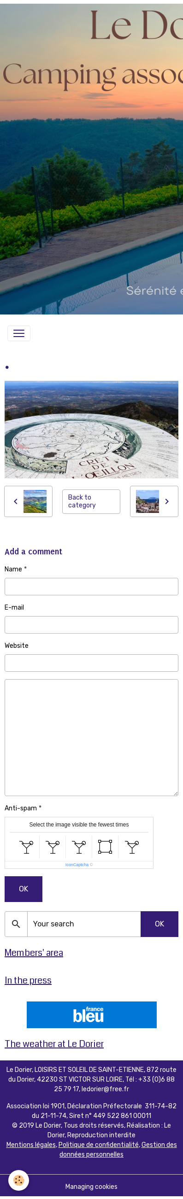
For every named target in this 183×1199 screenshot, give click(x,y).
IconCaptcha (77, 864)
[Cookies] (18, 1180)
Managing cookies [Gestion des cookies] (91, 1187)
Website (17, 646)
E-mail (14, 607)
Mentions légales (31, 1145)
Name (13, 569)
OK (23, 889)
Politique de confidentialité (99, 1145)
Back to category (82, 502)
